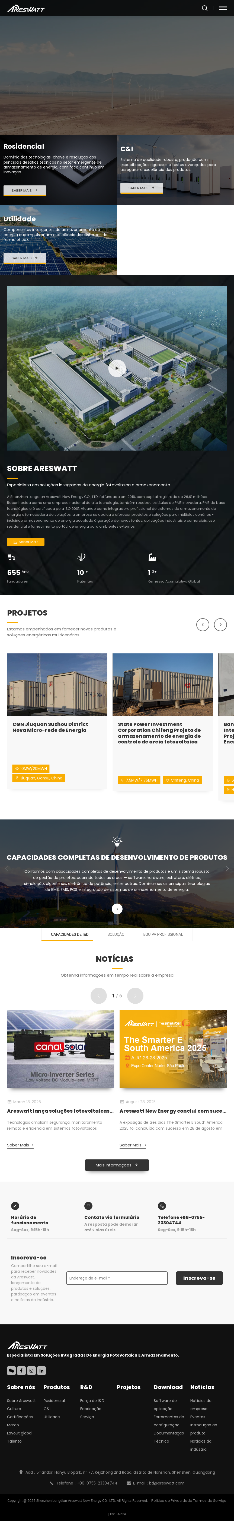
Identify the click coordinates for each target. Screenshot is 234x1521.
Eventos (197, 1417)
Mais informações (117, 1165)
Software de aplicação (165, 1404)
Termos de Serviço (209, 1500)
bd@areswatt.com (166, 1483)
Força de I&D (92, 1400)
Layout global (19, 1433)
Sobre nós (21, 1387)
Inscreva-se (199, 1278)
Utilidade (52, 1417)
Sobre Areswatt (21, 1400)
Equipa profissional (163, 934)
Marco (13, 1425)
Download (168, 1387)
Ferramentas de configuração (169, 1421)
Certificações (20, 1417)
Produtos (57, 1387)
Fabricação (90, 1408)
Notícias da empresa (200, 1404)
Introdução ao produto (203, 1429)
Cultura (14, 1408)
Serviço (87, 1417)
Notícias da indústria (200, 1445)
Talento (14, 1441)
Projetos (129, 1387)
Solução (116, 934)
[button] (202, 624)
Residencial (54, 1400)
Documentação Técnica (169, 1437)
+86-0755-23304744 (97, 1483)
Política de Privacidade (171, 1500)
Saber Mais (26, 541)
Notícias (202, 1387)
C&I (47, 1408)
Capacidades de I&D (70, 934)
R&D (86, 1387)
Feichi (121, 1514)
